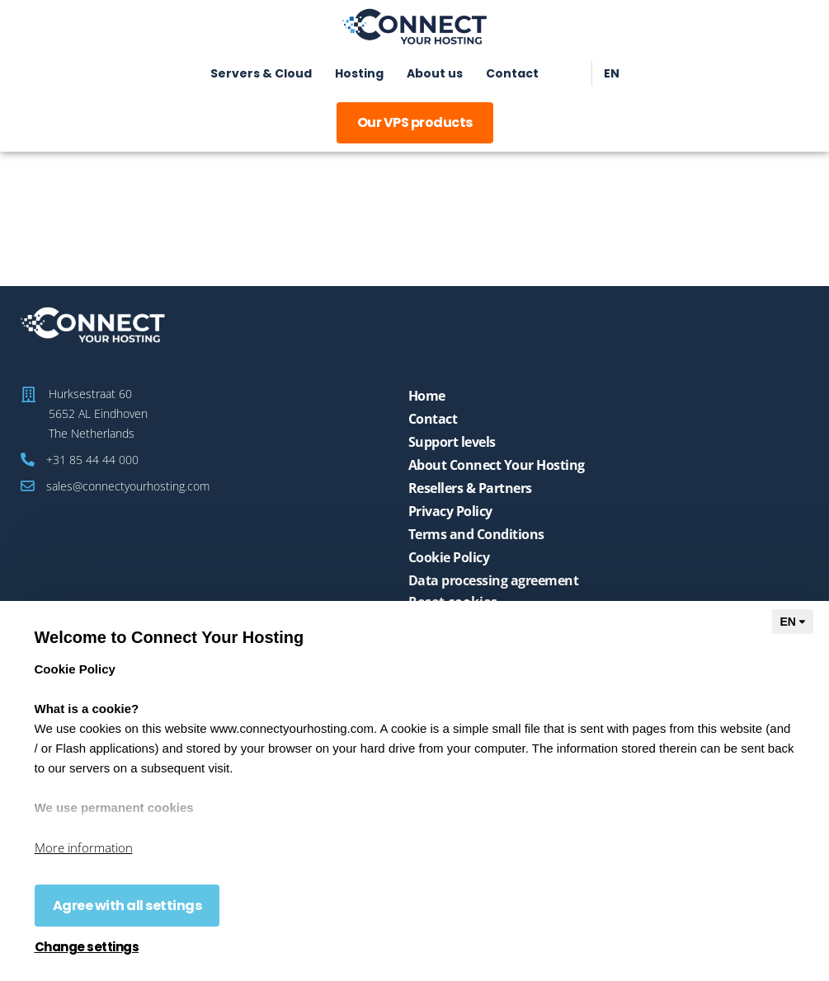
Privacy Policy (450, 511)
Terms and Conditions (476, 534)
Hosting (359, 73)
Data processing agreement (493, 580)
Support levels (452, 442)
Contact (512, 73)
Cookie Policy (449, 557)
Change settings (87, 947)
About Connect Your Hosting (496, 465)
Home (426, 396)
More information (84, 847)
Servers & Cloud (261, 73)
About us (435, 73)
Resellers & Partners (470, 488)
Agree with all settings (127, 905)
